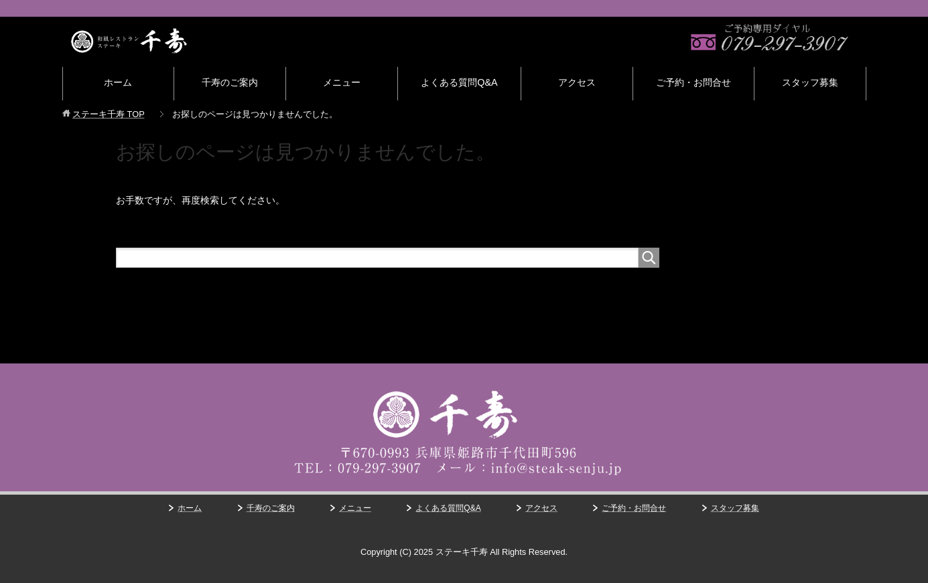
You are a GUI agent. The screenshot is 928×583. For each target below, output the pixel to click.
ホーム (118, 82)
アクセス (577, 82)
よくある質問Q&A (459, 82)
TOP (108, 114)
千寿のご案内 (230, 82)
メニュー (341, 82)
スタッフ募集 (810, 82)
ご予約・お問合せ (693, 82)
